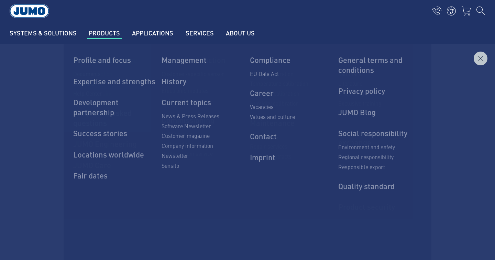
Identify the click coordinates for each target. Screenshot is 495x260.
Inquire (470, 82)
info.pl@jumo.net (89, 181)
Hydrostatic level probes (183, 170)
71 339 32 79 (84, 164)
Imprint (61, 209)
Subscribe (420, 168)
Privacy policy (68, 222)
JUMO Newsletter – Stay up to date (298, 157)
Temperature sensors (180, 130)
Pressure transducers (180, 157)
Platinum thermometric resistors (194, 144)
